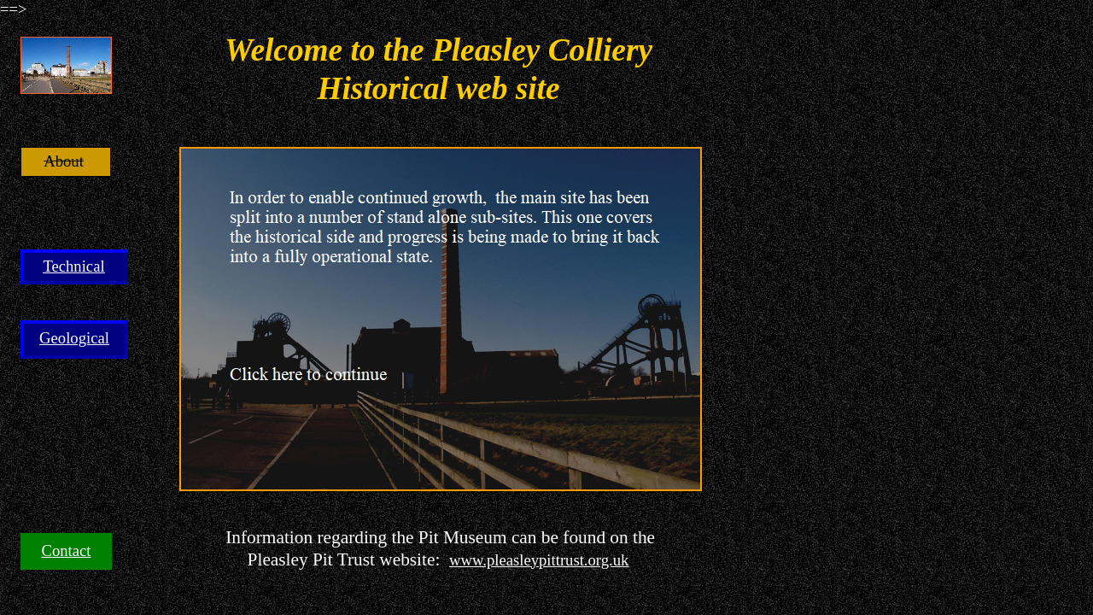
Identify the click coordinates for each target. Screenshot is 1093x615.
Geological (74, 338)
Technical (73, 266)
